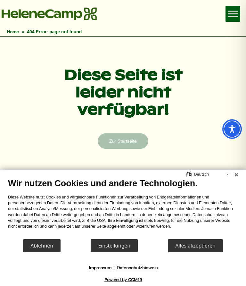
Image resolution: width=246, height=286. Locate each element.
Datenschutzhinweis (137, 267)
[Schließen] (236, 174)
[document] (123, 208)
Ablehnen (41, 245)
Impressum (100, 267)
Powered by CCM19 (123, 279)
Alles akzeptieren (195, 245)
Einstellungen (114, 245)
